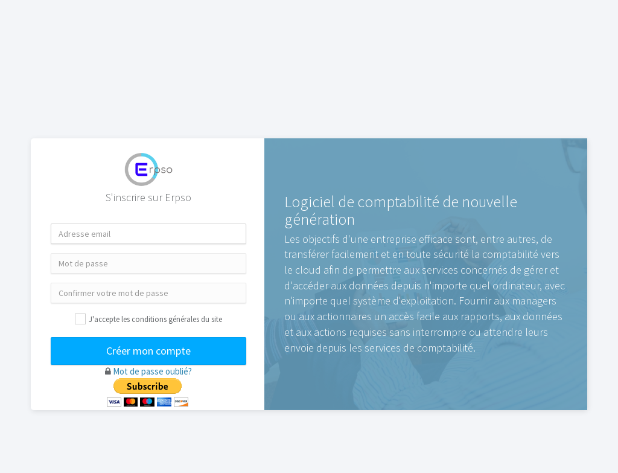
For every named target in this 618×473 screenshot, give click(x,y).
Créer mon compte (148, 351)
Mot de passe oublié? (152, 371)
